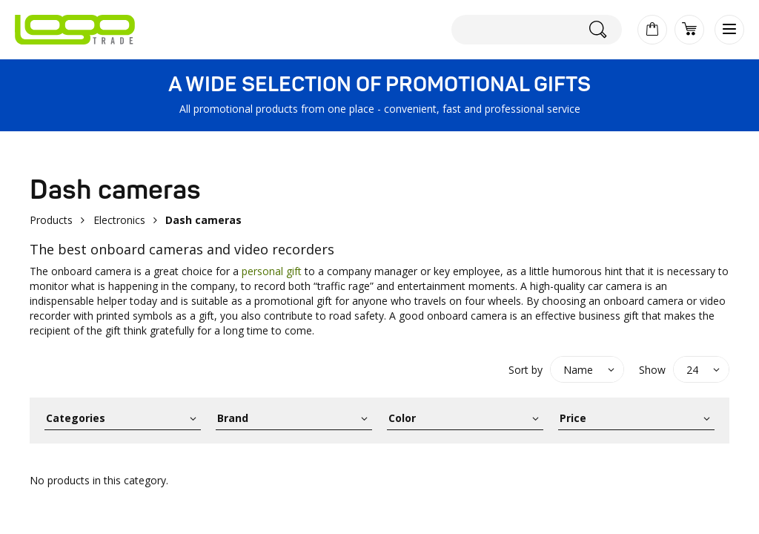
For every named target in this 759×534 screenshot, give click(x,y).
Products (51, 220)
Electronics (119, 220)
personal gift (272, 271)
